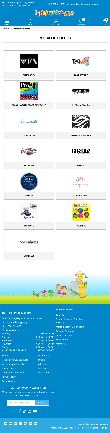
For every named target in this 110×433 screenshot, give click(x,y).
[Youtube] (35, 411)
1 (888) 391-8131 (13, 326)
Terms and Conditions (13, 373)
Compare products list (13, 364)
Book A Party (62, 340)
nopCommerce (99, 424)
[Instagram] (29, 411)
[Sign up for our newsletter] (21, 403)
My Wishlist (43, 373)
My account (44, 356)
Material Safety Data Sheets (70, 327)
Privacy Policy (9, 377)
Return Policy (8, 381)
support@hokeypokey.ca (18, 322)
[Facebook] (20, 411)
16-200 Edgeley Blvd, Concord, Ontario (24, 318)
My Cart (42, 368)
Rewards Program (65, 331)
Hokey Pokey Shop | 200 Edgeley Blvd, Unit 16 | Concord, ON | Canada (18, 4)
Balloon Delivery (64, 335)
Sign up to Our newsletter (28, 388)
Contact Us (61, 344)
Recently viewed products (15, 360)
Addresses (43, 364)
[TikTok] (24, 411)
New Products (9, 368)
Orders (41, 360)
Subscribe (42, 403)
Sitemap (60, 315)
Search (5, 356)
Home (6, 29)
